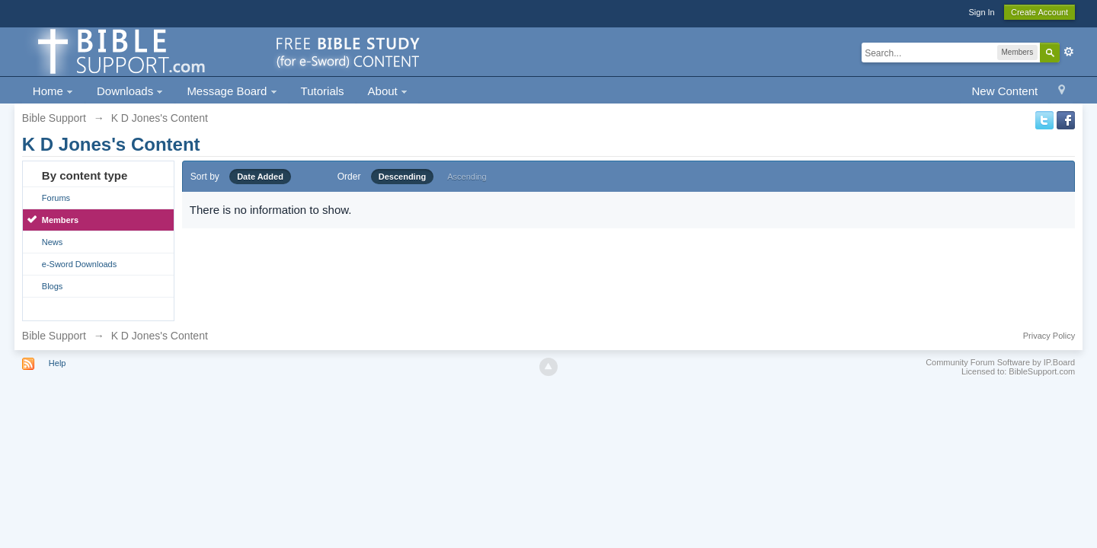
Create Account (1039, 12)
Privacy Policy (1049, 335)
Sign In (981, 12)
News (52, 242)
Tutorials (322, 90)
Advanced (1069, 52)
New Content (1004, 90)
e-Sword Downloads (79, 264)
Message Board (232, 90)
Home (53, 90)
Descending (402, 176)
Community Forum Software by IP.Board (1000, 362)
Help (57, 363)
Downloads (130, 90)
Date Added (260, 176)
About (388, 90)
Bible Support (54, 336)
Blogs (52, 286)
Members (60, 220)
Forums (56, 197)
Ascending (466, 176)
